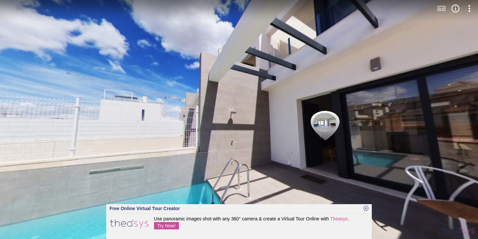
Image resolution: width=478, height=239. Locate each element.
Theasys (339, 218)
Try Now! (166, 225)
